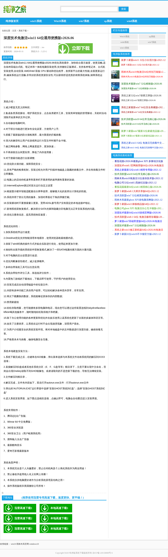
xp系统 (152, 36)
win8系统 (125, 42)
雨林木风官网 (22, 544)
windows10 (34, 544)
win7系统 (152, 42)
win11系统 (124, 48)
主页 (14, 30)
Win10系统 (124, 36)
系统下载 (23, 30)
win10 (13, 544)
